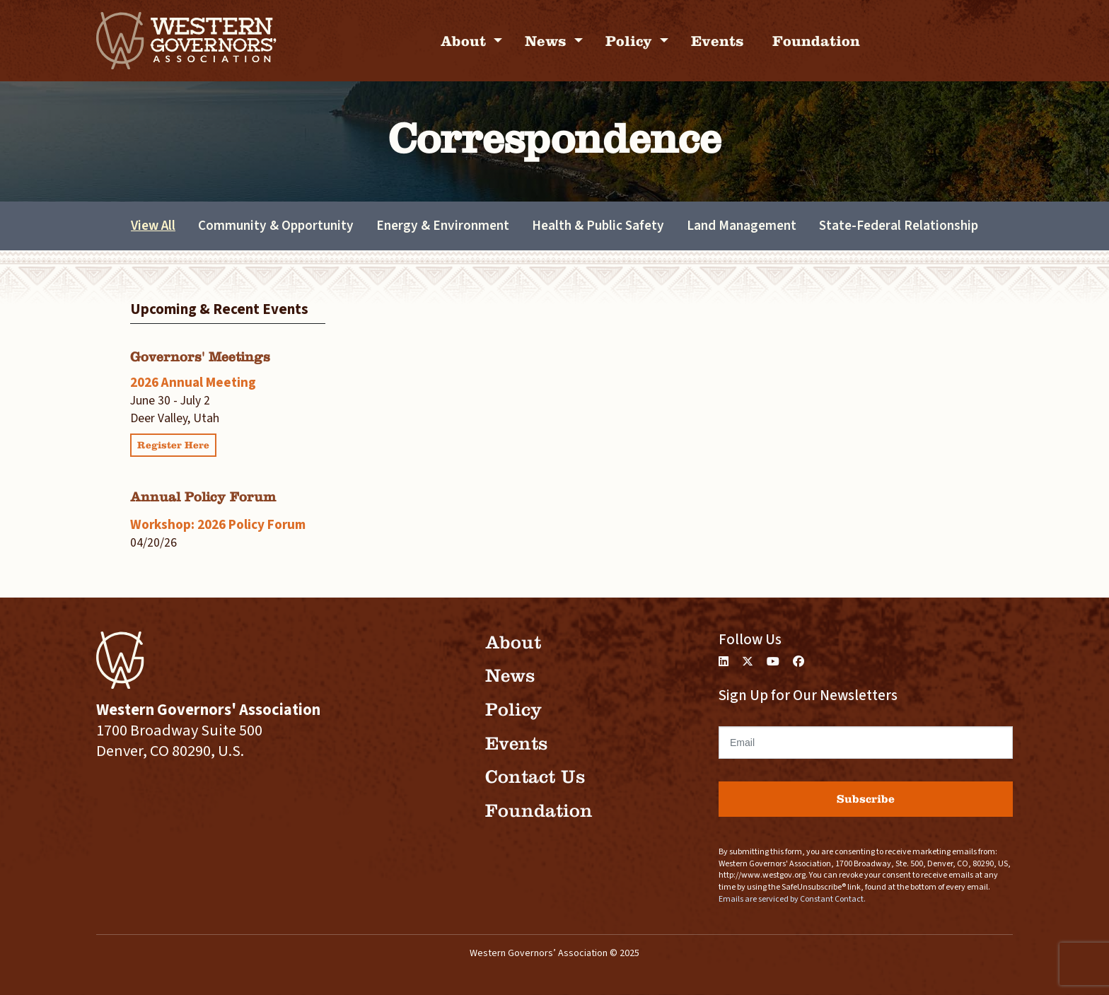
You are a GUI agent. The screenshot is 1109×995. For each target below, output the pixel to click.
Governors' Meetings (200, 357)
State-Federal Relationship (898, 225)
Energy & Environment (442, 225)
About (465, 41)
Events (717, 41)
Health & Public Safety (598, 225)
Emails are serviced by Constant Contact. (792, 899)
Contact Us (535, 777)
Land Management (741, 225)
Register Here (173, 445)
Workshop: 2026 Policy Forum (218, 525)
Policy (630, 41)
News (548, 41)
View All (153, 225)
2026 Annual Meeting (193, 382)
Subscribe (866, 798)
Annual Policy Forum (203, 497)
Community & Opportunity (276, 225)
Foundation (816, 41)
